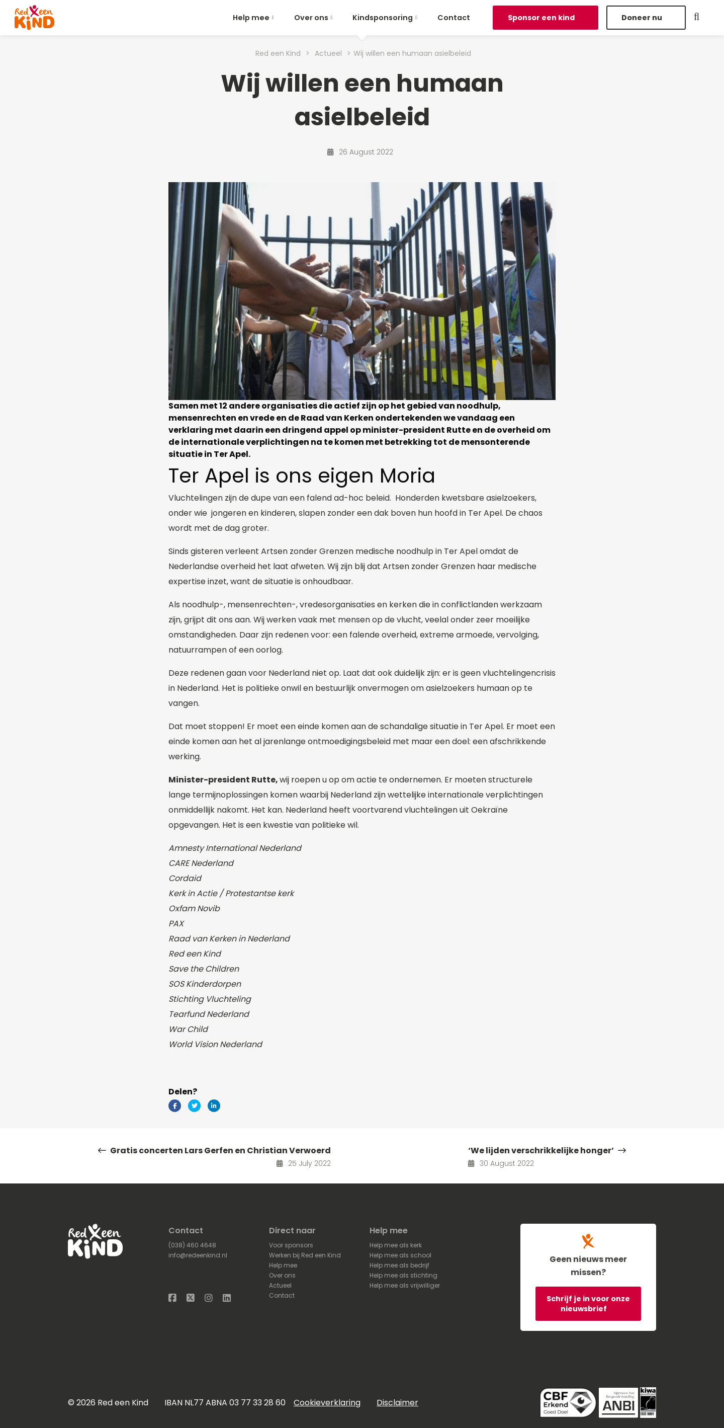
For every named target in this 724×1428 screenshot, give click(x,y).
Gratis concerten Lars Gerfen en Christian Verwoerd (214, 1150)
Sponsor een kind (542, 18)
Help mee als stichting (403, 1275)
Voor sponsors (291, 1245)
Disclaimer (397, 1402)
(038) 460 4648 (192, 1245)
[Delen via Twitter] (194, 1105)
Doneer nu (642, 18)
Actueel (280, 1285)
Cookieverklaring (327, 1402)
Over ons (311, 18)
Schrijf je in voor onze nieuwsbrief (588, 1304)
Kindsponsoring (382, 18)
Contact (453, 18)
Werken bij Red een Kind (305, 1255)
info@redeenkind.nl (197, 1255)
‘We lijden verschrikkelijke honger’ (547, 1150)
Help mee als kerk (396, 1245)
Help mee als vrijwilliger (405, 1285)
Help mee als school (400, 1255)
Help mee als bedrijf (399, 1265)
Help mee (251, 18)
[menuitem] (255, 17)
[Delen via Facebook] (174, 1105)
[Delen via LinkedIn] (214, 1105)
